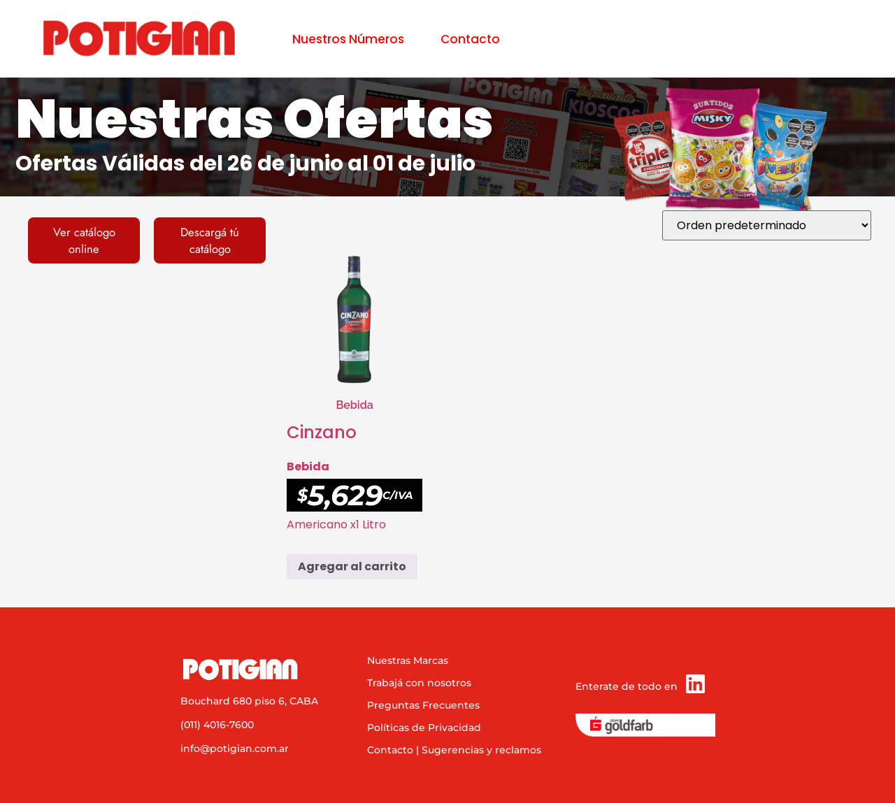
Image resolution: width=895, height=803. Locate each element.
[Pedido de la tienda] (766, 225)
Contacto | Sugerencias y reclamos (454, 750)
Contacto (470, 39)
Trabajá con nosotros (419, 683)
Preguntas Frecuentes (423, 705)
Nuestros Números (348, 39)
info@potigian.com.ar (234, 748)
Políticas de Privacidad (424, 727)
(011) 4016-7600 (217, 724)
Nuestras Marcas (407, 660)
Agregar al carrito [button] (352, 566)
